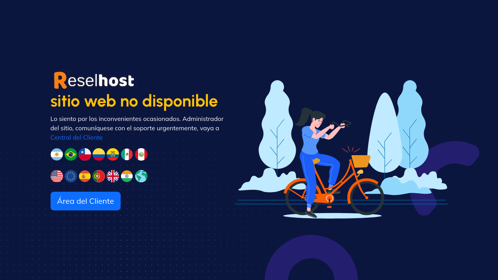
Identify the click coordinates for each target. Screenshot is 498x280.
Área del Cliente (85, 201)
